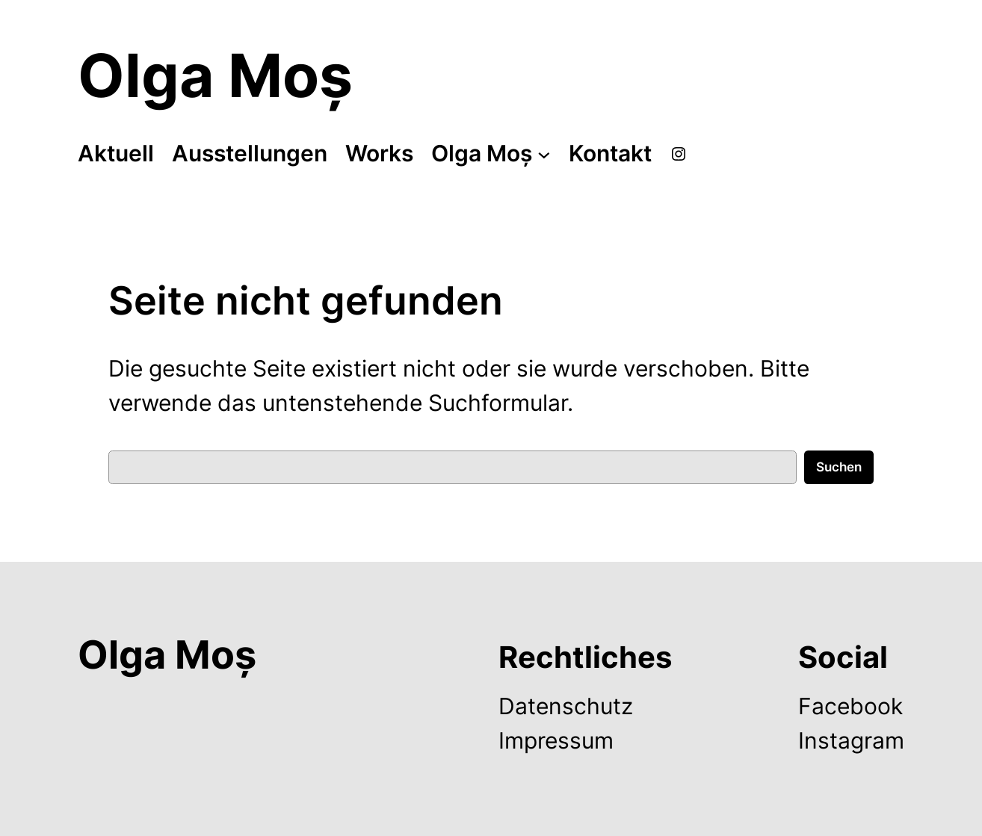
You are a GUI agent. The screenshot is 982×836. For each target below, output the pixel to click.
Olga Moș (215, 75)
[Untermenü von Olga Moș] (544, 154)
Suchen (839, 466)
